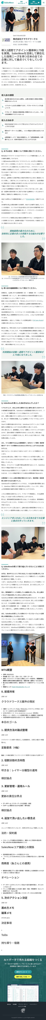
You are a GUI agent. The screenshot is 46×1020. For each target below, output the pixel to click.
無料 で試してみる (34, 2)
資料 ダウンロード (22, 2)
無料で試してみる (23, 977)
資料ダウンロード (23, 972)
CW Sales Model (38, 320)
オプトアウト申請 (22, 1006)
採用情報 (15, 1004)
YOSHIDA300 (30, 199)
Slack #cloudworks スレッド (21, 687)
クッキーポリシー (33, 1004)
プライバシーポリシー (23, 1004)
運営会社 (9, 1004)
